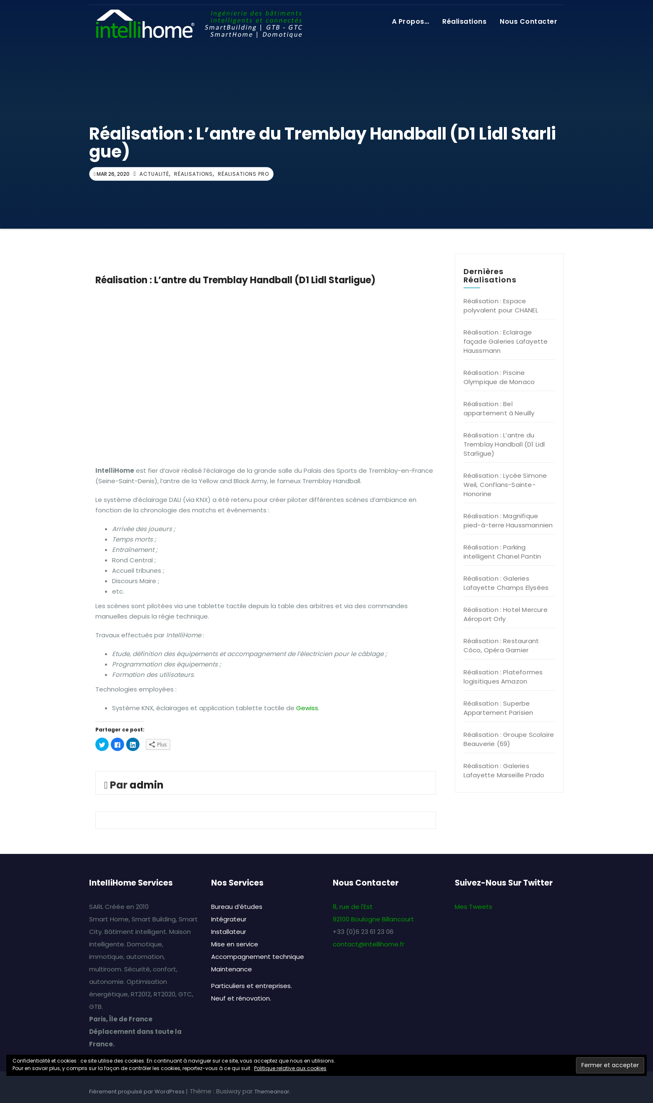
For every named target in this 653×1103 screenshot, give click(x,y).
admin (147, 785)
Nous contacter (528, 21)
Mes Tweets (473, 906)
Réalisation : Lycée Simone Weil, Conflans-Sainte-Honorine (505, 484)
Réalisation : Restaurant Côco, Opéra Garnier (501, 645)
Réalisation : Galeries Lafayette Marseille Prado (504, 770)
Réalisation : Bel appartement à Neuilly (499, 408)
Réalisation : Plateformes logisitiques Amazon (503, 677)
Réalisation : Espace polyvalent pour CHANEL (501, 305)
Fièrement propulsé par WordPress (137, 1092)
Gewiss (307, 708)
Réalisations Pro (243, 173)
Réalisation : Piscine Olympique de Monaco (499, 377)
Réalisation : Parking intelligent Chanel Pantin (502, 552)
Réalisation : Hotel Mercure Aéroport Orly (506, 614)
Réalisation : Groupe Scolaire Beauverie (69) (509, 739)
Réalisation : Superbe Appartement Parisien (498, 708)
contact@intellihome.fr (368, 944)
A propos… (410, 21)
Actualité (154, 173)
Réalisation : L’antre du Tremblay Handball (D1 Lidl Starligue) (504, 444)
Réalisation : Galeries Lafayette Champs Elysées (506, 583)
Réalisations (464, 21)
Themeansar (271, 1092)
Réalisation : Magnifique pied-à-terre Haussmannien (508, 520)
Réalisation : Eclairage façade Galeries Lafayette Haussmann (506, 341)
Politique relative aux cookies (290, 1068)
